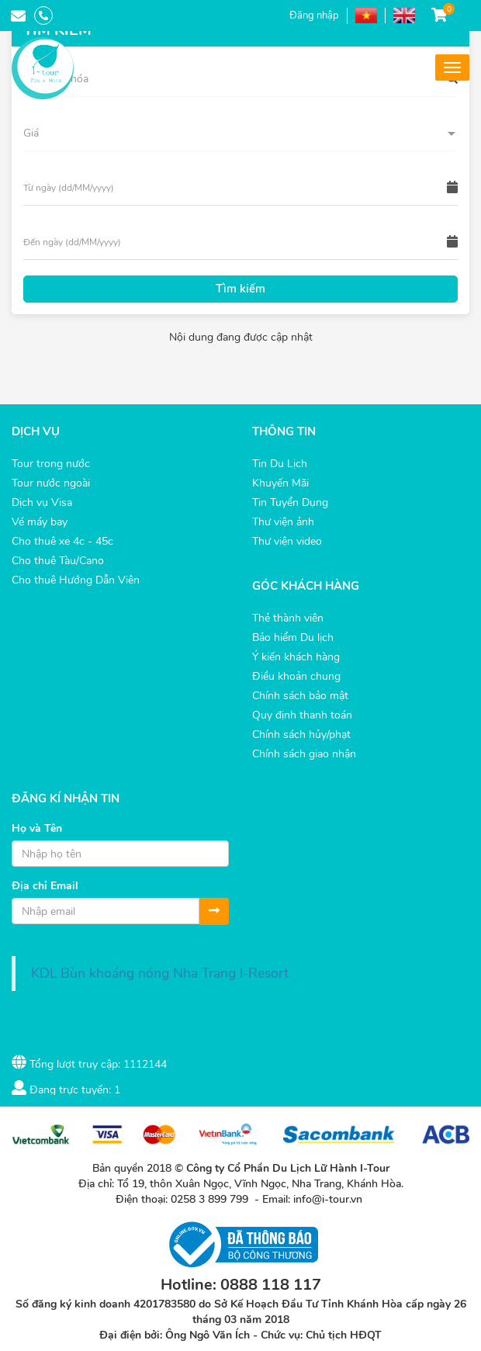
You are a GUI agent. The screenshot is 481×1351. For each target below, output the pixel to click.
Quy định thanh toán (302, 715)
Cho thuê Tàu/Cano (58, 560)
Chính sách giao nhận (304, 754)
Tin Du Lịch (279, 463)
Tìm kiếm (240, 288)
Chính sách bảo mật (300, 695)
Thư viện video (287, 541)
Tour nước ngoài (51, 483)
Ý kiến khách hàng (296, 657)
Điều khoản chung (296, 676)
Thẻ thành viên (288, 618)
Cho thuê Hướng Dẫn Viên (76, 580)
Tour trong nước (51, 463)
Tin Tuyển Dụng (290, 502)
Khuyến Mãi (280, 483)
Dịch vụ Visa (42, 502)
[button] (240, 133)
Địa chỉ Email (45, 885)
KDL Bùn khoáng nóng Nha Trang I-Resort (160, 973)
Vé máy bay (39, 521)
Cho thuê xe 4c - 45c (62, 541)
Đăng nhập (314, 16)
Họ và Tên (37, 828)
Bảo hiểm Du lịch (293, 637)
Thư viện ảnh (283, 521)
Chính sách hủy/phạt (301, 734)
